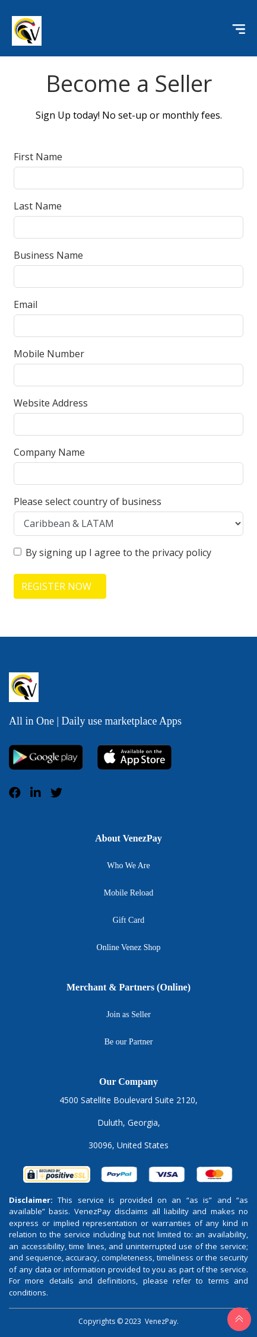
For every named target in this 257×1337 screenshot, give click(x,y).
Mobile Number (49, 353)
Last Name (38, 205)
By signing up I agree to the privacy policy (118, 552)
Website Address (51, 402)
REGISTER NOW (56, 586)
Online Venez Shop (129, 947)
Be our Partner (128, 1041)
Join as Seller (128, 1014)
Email (25, 304)
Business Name (48, 255)
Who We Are (128, 865)
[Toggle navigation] (235, 31)
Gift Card (128, 920)
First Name (38, 156)
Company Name (49, 452)
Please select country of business (87, 501)
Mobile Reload (129, 892)
